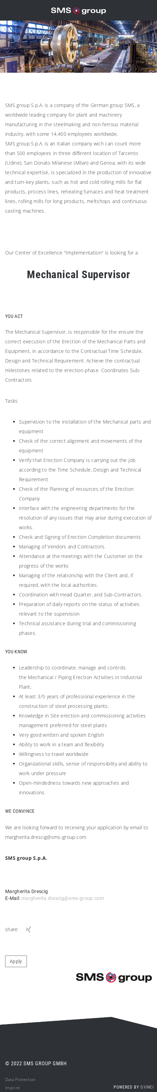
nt (18, 1088)
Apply (16, 961)
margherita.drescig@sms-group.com (62, 898)
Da (7, 1079)
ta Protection (23, 1079)
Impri (10, 1088)
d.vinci (147, 1087)
